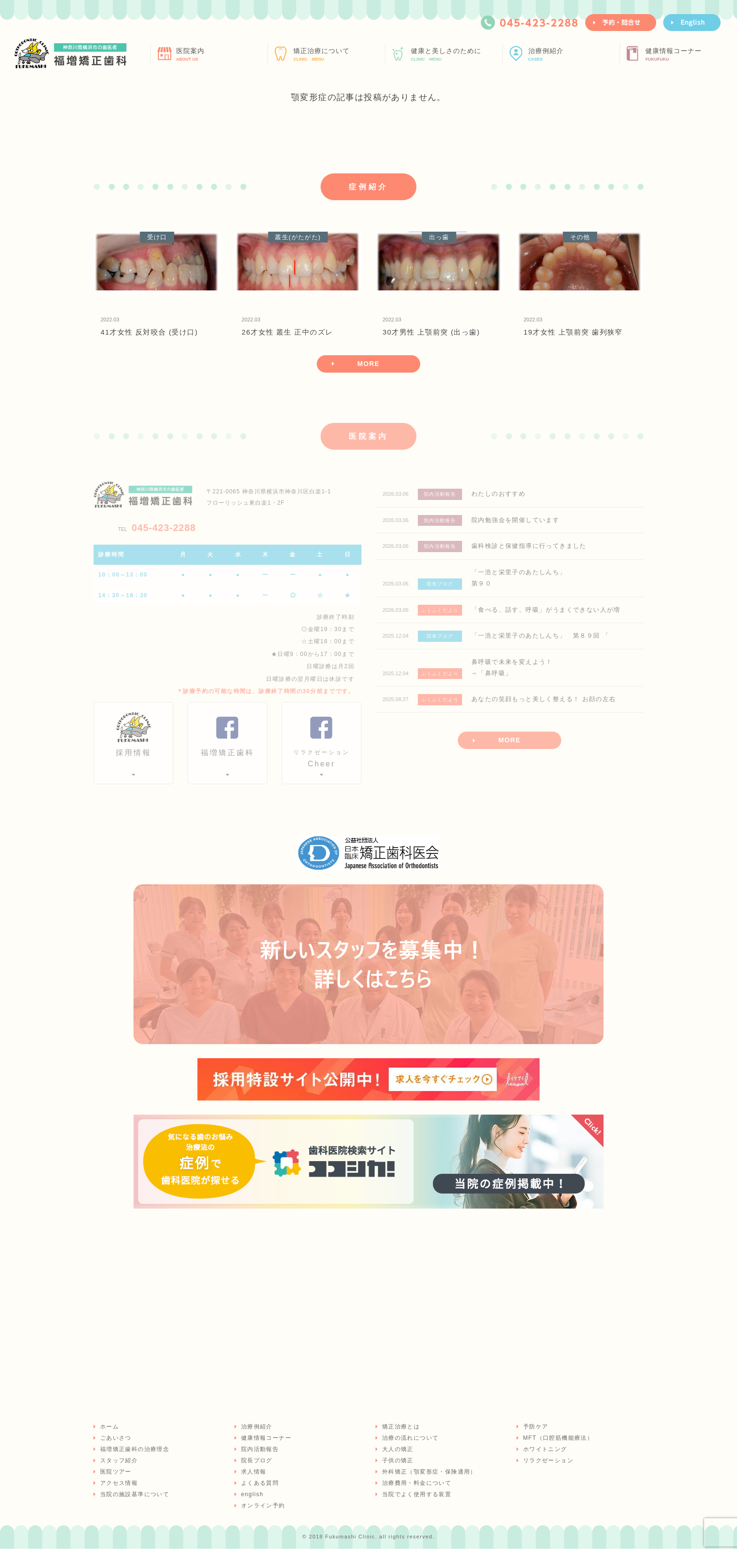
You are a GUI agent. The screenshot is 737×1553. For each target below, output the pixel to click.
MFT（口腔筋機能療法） (557, 1442)
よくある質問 (259, 1487)
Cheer (321, 762)
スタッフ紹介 (118, 1464)
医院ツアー (115, 1476)
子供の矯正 (397, 1464)
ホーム (108, 1431)
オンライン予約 (262, 1509)
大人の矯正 (397, 1453)
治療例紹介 (573, 54)
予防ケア (535, 1431)
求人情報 (253, 1476)
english (251, 1498)
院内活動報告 (259, 1453)
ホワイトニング (544, 1453)
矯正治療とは (400, 1431)
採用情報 (133, 757)
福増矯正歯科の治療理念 (133, 1453)
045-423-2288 (157, 531)
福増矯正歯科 (227, 757)
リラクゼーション (547, 1464)
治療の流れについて (409, 1442)
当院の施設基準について (133, 1498)
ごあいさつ (115, 1442)
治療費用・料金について (415, 1487)
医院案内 (221, 54)
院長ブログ (256, 1464)
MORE (368, 366)
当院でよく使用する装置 (415, 1498)
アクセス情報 (118, 1487)
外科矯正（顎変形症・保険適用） (428, 1476)
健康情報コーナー (690, 54)
